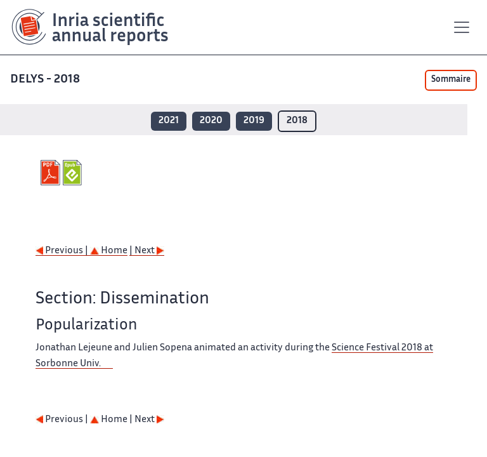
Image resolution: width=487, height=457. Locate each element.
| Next (146, 251)
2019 (254, 121)
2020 (211, 121)
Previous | (63, 251)
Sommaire (451, 80)
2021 (169, 121)
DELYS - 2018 (46, 79)
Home (108, 251)
